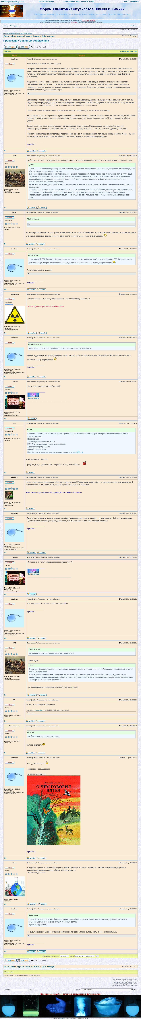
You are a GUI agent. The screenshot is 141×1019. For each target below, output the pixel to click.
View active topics (26, 33)
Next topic (133, 51)
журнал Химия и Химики (28, 36)
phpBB (62, 1018)
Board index (9, 36)
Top (5, 151)
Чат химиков (33, 398)
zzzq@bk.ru (78, 452)
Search (134, 26)
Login (6, 26)
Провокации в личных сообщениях (26, 40)
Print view (8, 51)
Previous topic (124, 51)
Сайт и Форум (48, 36)
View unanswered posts (11, 33)
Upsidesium (38, 710)
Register (14, 26)
